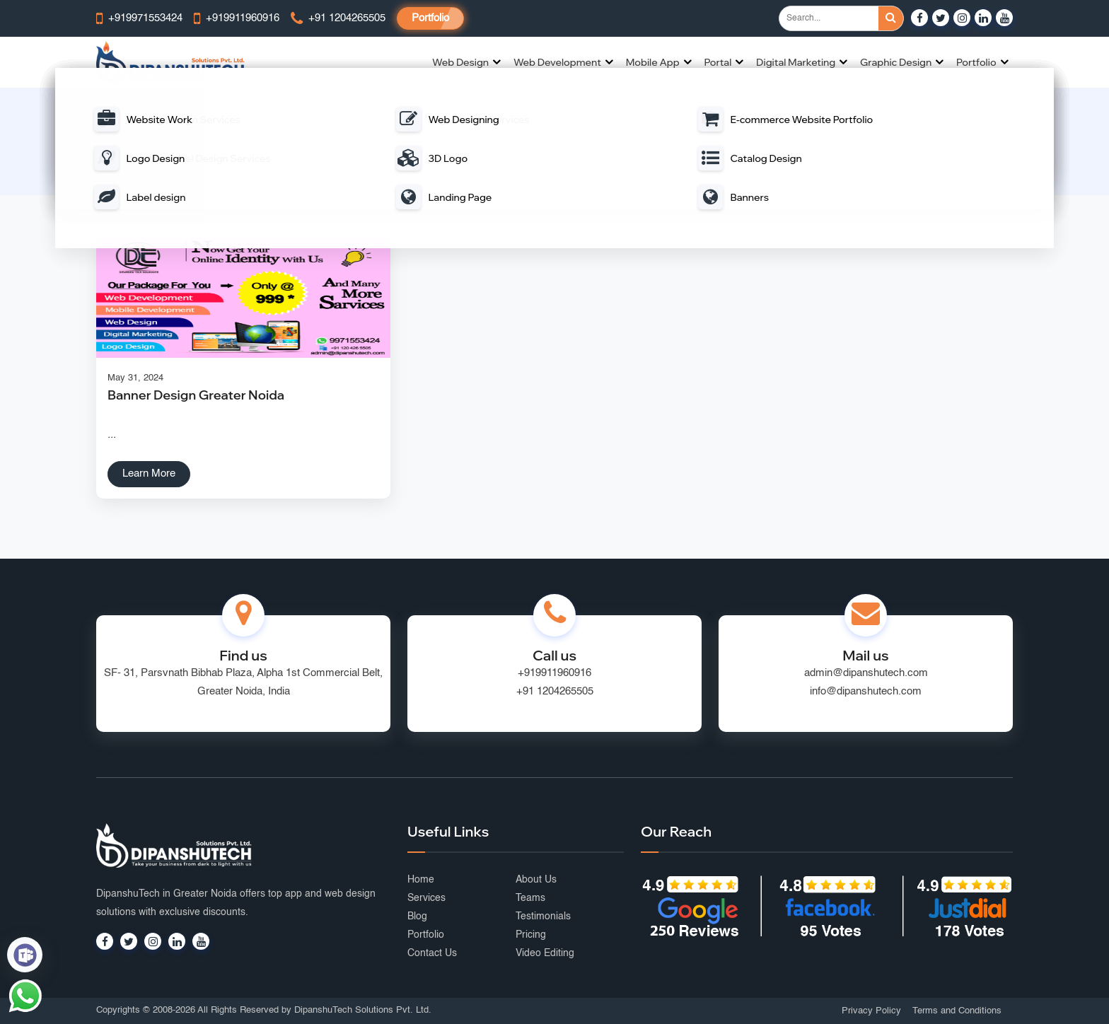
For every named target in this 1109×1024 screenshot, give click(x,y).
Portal (717, 62)
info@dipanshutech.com (866, 691)
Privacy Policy (871, 1011)
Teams (530, 898)
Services (426, 898)
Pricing (531, 935)
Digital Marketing (795, 62)
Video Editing (545, 953)
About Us (536, 880)
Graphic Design (895, 62)
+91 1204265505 (554, 691)
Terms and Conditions (956, 1011)
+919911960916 (554, 673)
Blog (417, 916)
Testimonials (543, 916)
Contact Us (432, 953)
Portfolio (430, 18)
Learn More (148, 473)
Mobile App (653, 62)
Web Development (557, 62)
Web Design (460, 62)
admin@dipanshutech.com (866, 673)
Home (475, 150)
